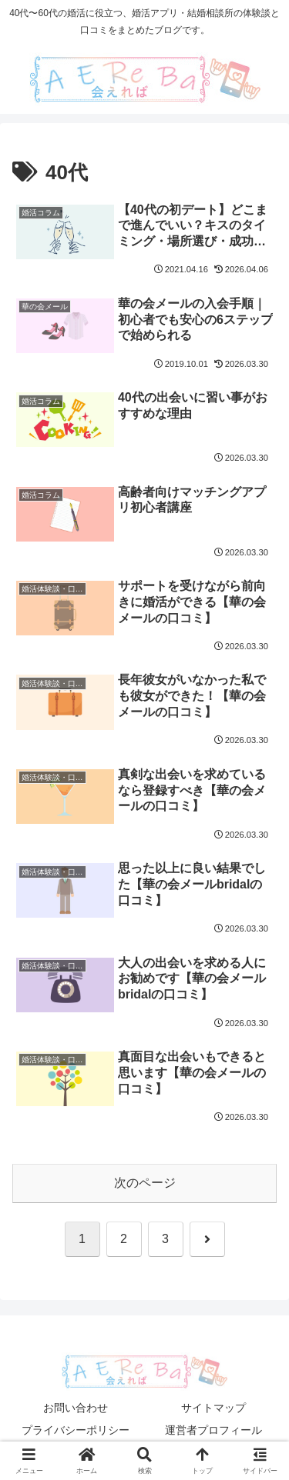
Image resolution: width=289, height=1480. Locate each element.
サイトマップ (213, 1408)
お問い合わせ (75, 1408)
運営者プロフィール (213, 1430)
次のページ (145, 1182)
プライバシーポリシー (75, 1430)
